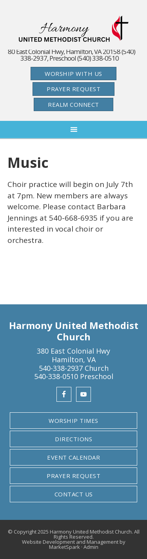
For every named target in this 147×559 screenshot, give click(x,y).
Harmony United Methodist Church (73, 29)
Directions (73, 439)
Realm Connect (73, 104)
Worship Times (73, 420)
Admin (90, 546)
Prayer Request (73, 89)
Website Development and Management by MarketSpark (73, 544)
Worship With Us (73, 73)
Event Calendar (73, 457)
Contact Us (73, 494)
